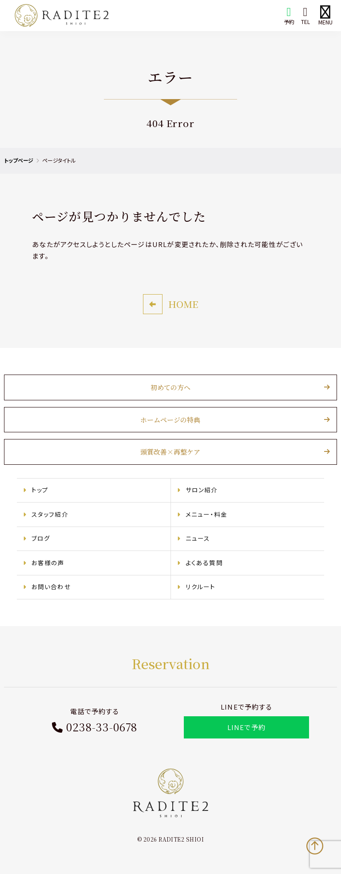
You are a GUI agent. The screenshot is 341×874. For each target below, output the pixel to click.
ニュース (198, 539)
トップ (40, 490)
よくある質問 (204, 563)
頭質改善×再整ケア (171, 452)
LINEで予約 (246, 728)
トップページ (18, 160)
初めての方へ (170, 388)
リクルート (201, 587)
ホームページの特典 (171, 420)
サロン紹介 (202, 490)
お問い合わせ (51, 587)
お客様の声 (48, 563)
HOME (183, 304)
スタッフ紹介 (50, 514)
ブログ (41, 539)
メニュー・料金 (206, 514)
